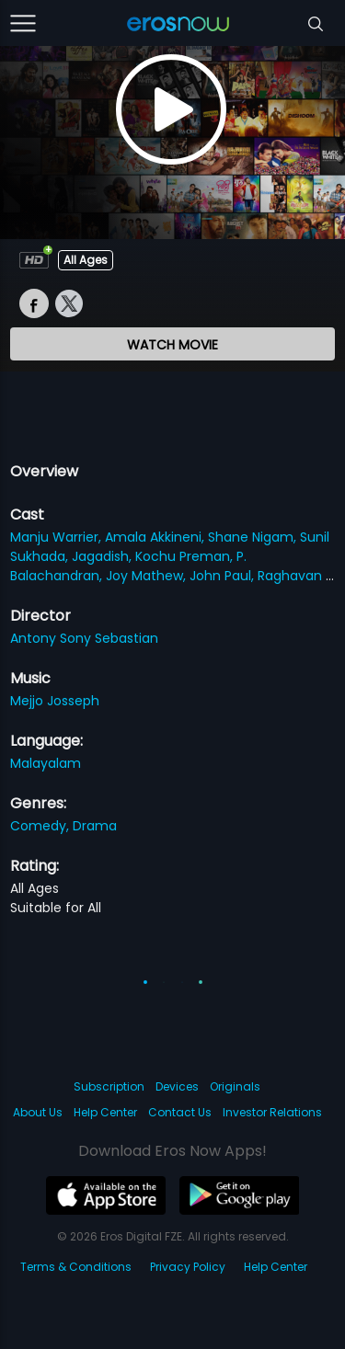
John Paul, (224, 575)
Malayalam (45, 763)
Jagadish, (103, 556)
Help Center (105, 1112)
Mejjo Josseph (54, 701)
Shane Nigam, (254, 537)
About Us (38, 1112)
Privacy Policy (187, 1267)
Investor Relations (272, 1112)
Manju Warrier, (57, 537)
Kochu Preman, (185, 556)
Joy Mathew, (148, 575)
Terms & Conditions (76, 1267)
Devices (177, 1086)
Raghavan (292, 575)
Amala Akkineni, (156, 537)
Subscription (109, 1086)
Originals (235, 1086)
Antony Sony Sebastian (84, 638)
